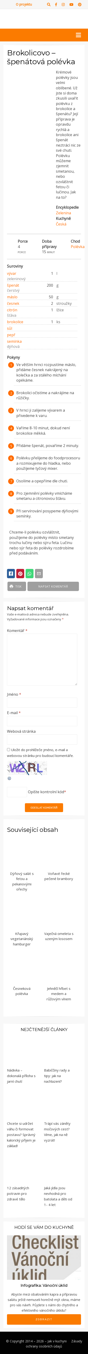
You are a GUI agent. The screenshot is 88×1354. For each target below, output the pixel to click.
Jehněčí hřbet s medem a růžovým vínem (59, 993)
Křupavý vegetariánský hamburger (21, 938)
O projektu (24, 4)
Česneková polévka (21, 991)
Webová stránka (21, 731)
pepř (11, 334)
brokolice (15, 321)
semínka (14, 341)
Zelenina (63, 212)
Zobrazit (44, 1319)
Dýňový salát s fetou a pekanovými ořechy (22, 881)
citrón (12, 309)
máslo (12, 296)
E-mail (14, 712)
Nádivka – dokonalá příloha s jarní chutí (21, 1076)
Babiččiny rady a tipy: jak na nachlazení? (57, 1076)
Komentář (17, 630)
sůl (9, 328)
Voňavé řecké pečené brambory (58, 876)
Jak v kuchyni (57, 1341)
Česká (61, 224)
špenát (13, 285)
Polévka (78, 246)
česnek (13, 303)
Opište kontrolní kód (46, 791)
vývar (11, 273)
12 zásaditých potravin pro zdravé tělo (18, 1193)
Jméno (14, 694)
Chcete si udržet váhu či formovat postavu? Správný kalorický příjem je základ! (21, 1134)
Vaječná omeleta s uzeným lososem (59, 936)
